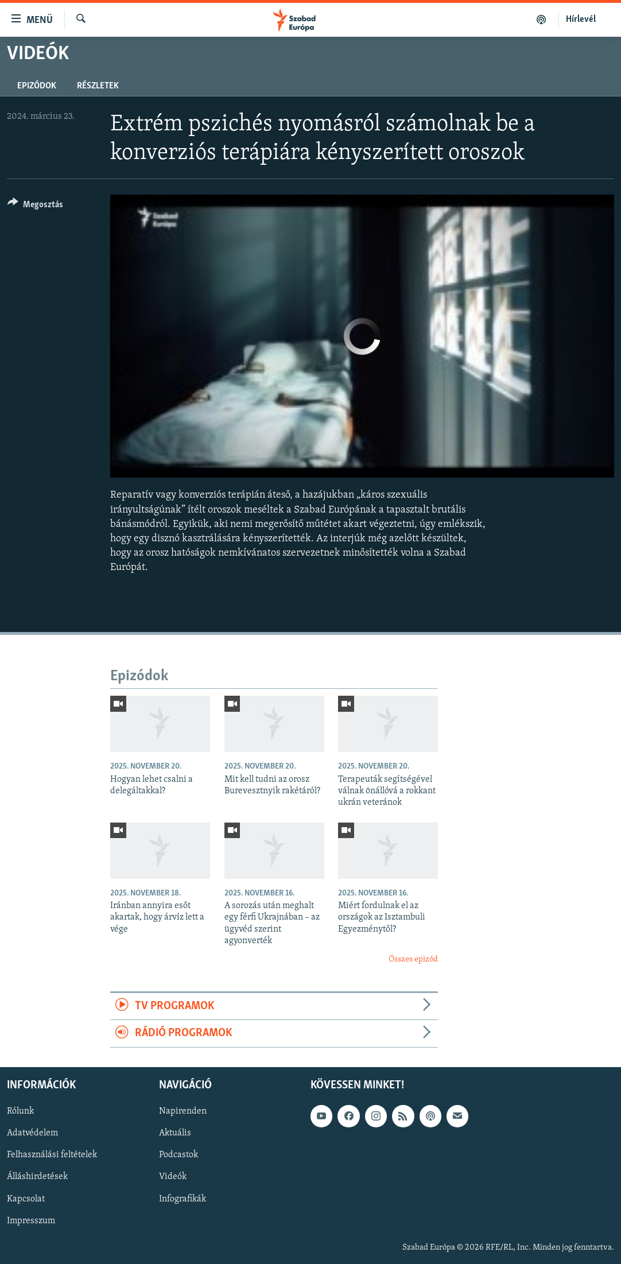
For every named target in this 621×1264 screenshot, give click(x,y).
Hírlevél (581, 19)
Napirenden (183, 1111)
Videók (173, 1176)
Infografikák (182, 1198)
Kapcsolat (26, 1198)
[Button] (35, 206)
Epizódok (36, 86)
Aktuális (175, 1133)
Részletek (98, 86)
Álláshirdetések (37, 1176)
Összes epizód (413, 959)
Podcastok (178, 1155)
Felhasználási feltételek (52, 1155)
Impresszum (31, 1220)
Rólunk (20, 1111)
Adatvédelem (32, 1133)
